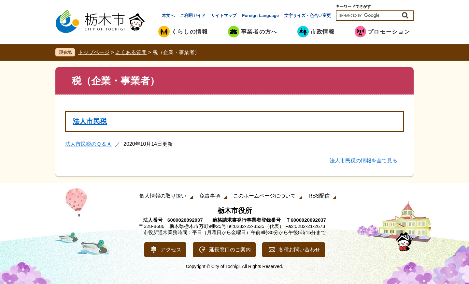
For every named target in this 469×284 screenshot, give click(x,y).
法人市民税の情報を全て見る (363, 160)
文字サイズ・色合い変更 (307, 15)
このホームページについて (264, 196)
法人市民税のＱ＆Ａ (88, 144)
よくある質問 (131, 52)
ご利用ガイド (193, 15)
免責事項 (209, 196)
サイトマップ (223, 15)
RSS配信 (319, 196)
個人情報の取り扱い (162, 196)
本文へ (168, 15)
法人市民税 (90, 121)
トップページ (93, 52)
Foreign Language (260, 15)
